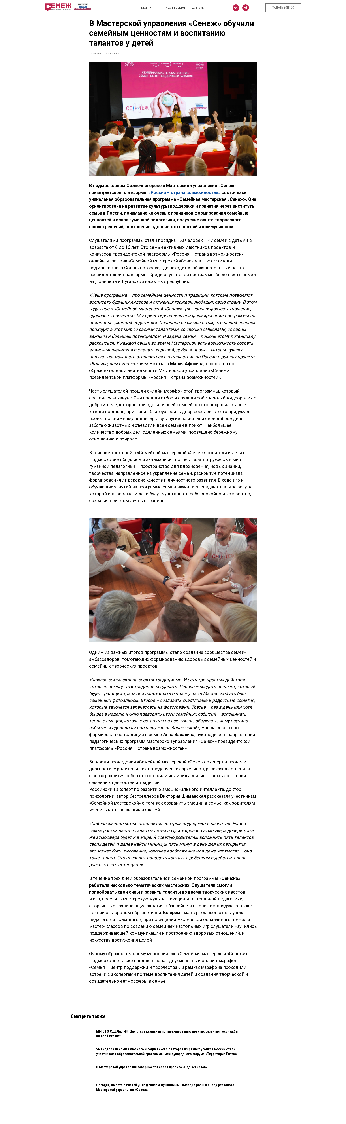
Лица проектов (175, 7)
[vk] (236, 7)
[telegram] (245, 7)
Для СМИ (198, 7)
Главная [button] (147, 7)
